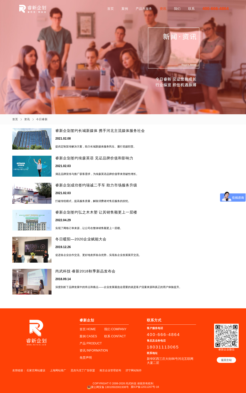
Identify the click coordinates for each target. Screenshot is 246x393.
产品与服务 (144, 9)
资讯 (163, 9)
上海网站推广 (58, 370)
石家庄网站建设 (36, 370)
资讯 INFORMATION (94, 350)
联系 (191, 9)
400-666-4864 (215, 8)
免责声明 (86, 357)
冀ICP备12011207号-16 (145, 386)
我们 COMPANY (115, 329)
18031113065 (163, 347)
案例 (124, 9)
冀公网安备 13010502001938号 (108, 387)
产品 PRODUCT (91, 343)
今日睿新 (42, 119)
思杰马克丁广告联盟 (83, 370)
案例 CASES (88, 336)
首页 (110, 9)
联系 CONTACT (115, 336)
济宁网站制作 (133, 370)
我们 (177, 9)
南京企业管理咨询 (110, 370)
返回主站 (226, 360)
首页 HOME (88, 329)
